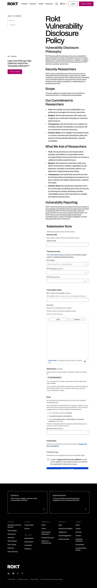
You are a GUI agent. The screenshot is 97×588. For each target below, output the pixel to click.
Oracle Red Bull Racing (80, 549)
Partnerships (79, 544)
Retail (43, 525)
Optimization (29, 542)
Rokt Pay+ (11, 537)
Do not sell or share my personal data (52, 579)
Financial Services (47, 537)
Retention (28, 549)
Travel (43, 528)
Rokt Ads (11, 548)
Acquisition (28, 545)
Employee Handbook (79, 540)
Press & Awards (64, 539)
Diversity (78, 532)
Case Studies (29, 525)
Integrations (63, 532)
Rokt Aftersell (12, 541)
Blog (60, 525)
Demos (27, 528)
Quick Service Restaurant (46, 533)
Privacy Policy (34, 579)
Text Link (11, 20)
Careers (78, 535)
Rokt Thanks (12, 544)
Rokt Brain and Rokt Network (14, 526)
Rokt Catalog (12, 530)
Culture (78, 528)
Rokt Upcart (12, 534)
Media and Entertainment (46, 542)
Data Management (65, 535)
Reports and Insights (65, 528)
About (77, 525)
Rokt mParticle (13, 551)
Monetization (29, 538)
